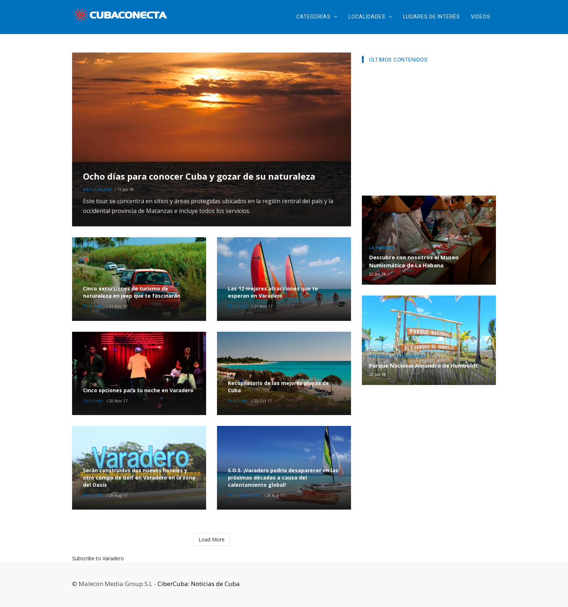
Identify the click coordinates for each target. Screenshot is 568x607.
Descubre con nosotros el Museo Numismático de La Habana (414, 261)
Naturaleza (97, 189)
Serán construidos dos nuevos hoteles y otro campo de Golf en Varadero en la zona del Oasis (139, 477)
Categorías (317, 17)
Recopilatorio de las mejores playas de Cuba (278, 387)
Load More (212, 539)
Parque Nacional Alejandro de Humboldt (423, 365)
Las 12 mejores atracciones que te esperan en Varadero (273, 292)
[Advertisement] (429, 131)
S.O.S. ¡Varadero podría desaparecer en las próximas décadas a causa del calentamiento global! (283, 477)
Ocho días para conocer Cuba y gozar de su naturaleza (199, 176)
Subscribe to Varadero (98, 558)
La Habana (381, 248)
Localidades (370, 17)
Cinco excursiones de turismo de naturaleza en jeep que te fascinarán (131, 292)
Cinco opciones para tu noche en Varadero (138, 390)
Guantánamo (410, 356)
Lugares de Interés (431, 17)
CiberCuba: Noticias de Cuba (199, 583)
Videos (480, 17)
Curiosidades (244, 495)
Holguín (379, 356)
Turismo (93, 306)
